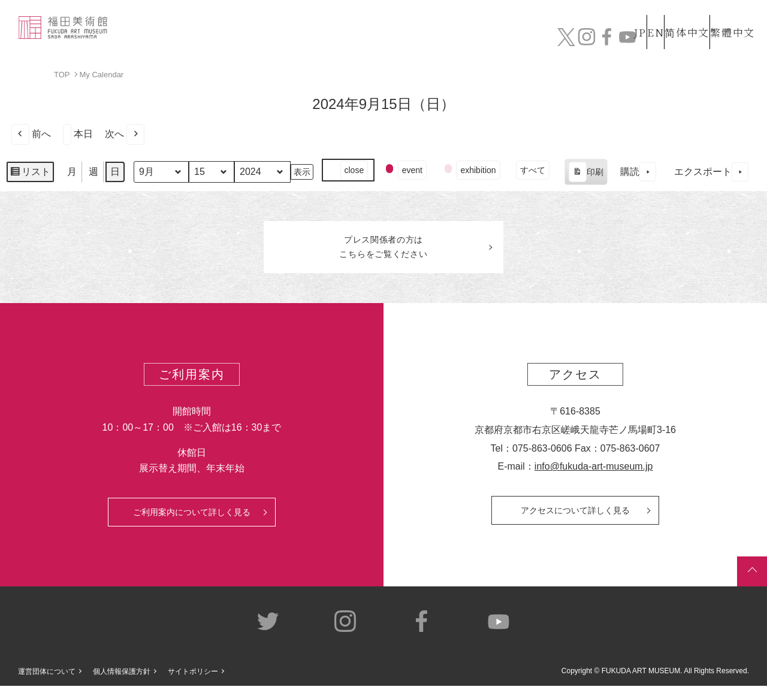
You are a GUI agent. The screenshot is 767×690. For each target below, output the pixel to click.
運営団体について (47, 675)
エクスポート (711, 171)
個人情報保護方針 (121, 675)
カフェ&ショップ (586, 40)
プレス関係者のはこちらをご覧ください (383, 249)
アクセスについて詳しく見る (575, 514)
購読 (638, 171)
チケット (722, 40)
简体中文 (674, 17)
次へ (124, 133)
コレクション (355, 40)
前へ (31, 133)
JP (592, 17)
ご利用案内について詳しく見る (191, 515)
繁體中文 (730, 17)
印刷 (585, 173)
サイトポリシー (193, 675)
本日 (78, 133)
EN (630, 17)
